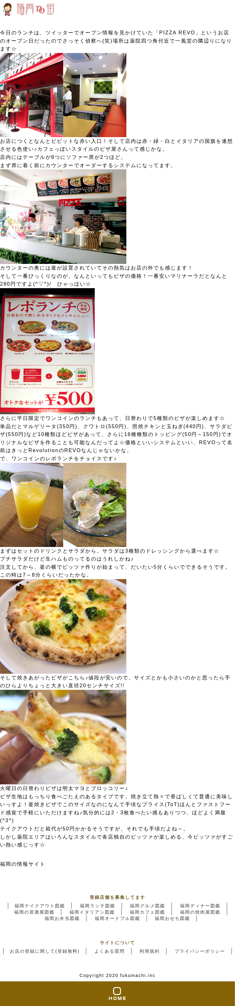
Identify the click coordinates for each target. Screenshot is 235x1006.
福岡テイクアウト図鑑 (40, 905)
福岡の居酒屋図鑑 (34, 912)
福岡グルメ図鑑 (147, 905)
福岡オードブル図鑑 (117, 918)
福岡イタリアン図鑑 (92, 912)
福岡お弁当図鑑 (62, 918)
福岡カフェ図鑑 (147, 912)
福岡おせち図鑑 (172, 918)
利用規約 (150, 951)
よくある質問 (109, 951)
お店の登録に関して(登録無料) (45, 951)
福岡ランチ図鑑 (97, 905)
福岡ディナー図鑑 (200, 905)
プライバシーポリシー (200, 951)
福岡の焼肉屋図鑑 (200, 912)
